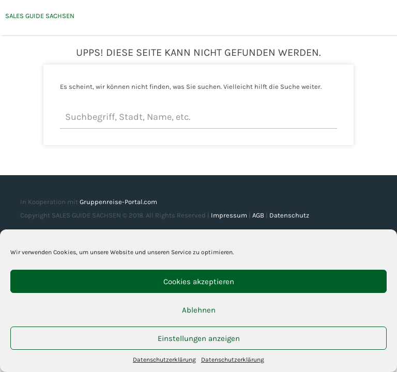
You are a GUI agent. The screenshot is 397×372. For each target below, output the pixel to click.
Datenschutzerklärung (164, 359)
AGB (258, 215)
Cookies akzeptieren (198, 281)
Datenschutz (289, 215)
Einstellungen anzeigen (199, 338)
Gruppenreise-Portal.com (118, 202)
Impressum (229, 215)
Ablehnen (199, 310)
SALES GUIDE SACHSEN (39, 16)
